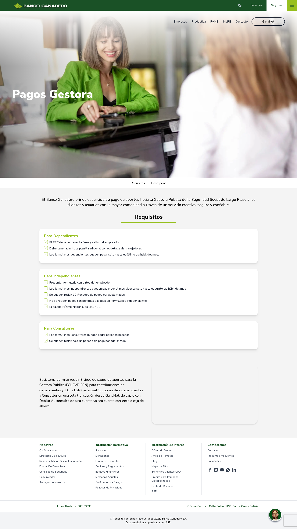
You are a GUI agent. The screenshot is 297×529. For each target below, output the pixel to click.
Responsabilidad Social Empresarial (60, 461)
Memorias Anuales (106, 477)
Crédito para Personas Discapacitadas (165, 479)
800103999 (84, 506)
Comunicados (47, 477)
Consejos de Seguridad (53, 472)
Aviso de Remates (162, 456)
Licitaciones (102, 456)
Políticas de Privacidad (108, 487)
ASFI (154, 491)
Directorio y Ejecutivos (52, 456)
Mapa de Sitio (160, 466)
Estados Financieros (107, 472)
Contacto (242, 22)
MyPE (227, 22)
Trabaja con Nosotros (52, 482)
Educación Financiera (52, 466)
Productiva (198, 22)
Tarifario (100, 450)
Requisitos (138, 183)
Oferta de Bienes (162, 450)
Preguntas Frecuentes (221, 456)
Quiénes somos (48, 450)
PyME (214, 22)
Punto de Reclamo (163, 486)
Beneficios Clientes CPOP (167, 472)
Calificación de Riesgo (108, 482)
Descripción (158, 183)
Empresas (180, 22)
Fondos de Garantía (107, 461)
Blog (154, 461)
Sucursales (214, 461)
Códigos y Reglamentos (109, 466)
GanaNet (268, 22)
